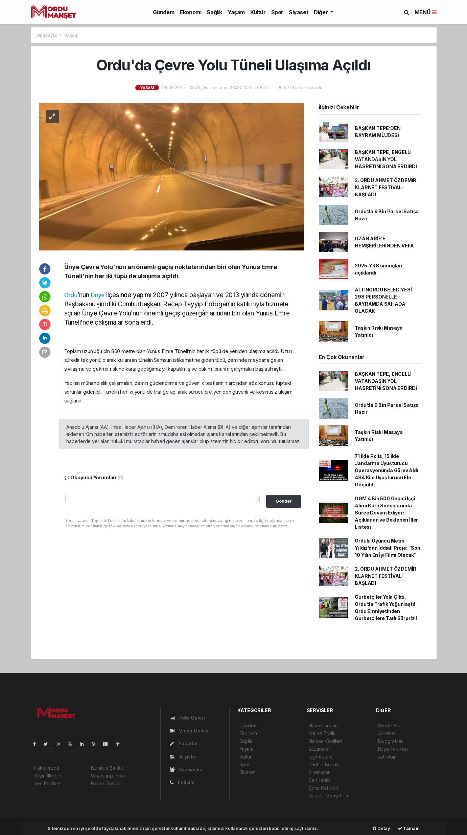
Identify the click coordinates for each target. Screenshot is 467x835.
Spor (277, 12)
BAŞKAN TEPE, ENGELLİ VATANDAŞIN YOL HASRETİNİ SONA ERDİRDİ (386, 159)
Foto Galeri (187, 718)
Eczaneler (319, 749)
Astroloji (386, 757)
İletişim (182, 782)
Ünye (97, 295)
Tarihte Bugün (324, 764)
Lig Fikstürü (321, 757)
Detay (381, 828)
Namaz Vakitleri (325, 741)
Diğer (321, 12)
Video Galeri (189, 730)
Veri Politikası (48, 783)
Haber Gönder (106, 783)
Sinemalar (319, 772)
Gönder (283, 501)
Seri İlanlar (320, 780)
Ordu (71, 295)
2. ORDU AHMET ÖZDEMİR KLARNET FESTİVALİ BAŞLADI (385, 187)
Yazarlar (184, 743)
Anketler (387, 733)
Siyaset (298, 12)
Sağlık (214, 12)
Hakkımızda (46, 768)
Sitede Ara (389, 725)
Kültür (258, 12)
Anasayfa (47, 35)
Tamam (409, 828)
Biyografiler (390, 741)
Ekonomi (190, 12)
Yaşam (236, 12)
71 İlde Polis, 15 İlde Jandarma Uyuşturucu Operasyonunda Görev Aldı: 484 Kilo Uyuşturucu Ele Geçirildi (387, 470)
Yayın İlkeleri (47, 775)
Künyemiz (186, 769)
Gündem (163, 12)
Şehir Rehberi (323, 788)
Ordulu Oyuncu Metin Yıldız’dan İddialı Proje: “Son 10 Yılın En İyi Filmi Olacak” (387, 548)
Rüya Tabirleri (393, 749)
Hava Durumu (323, 725)
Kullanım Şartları (107, 768)
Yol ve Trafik (322, 733)
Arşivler (183, 757)
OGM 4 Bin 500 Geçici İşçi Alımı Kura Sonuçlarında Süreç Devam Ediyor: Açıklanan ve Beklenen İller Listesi (386, 513)
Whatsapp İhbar (108, 775)
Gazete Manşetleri (328, 795)
